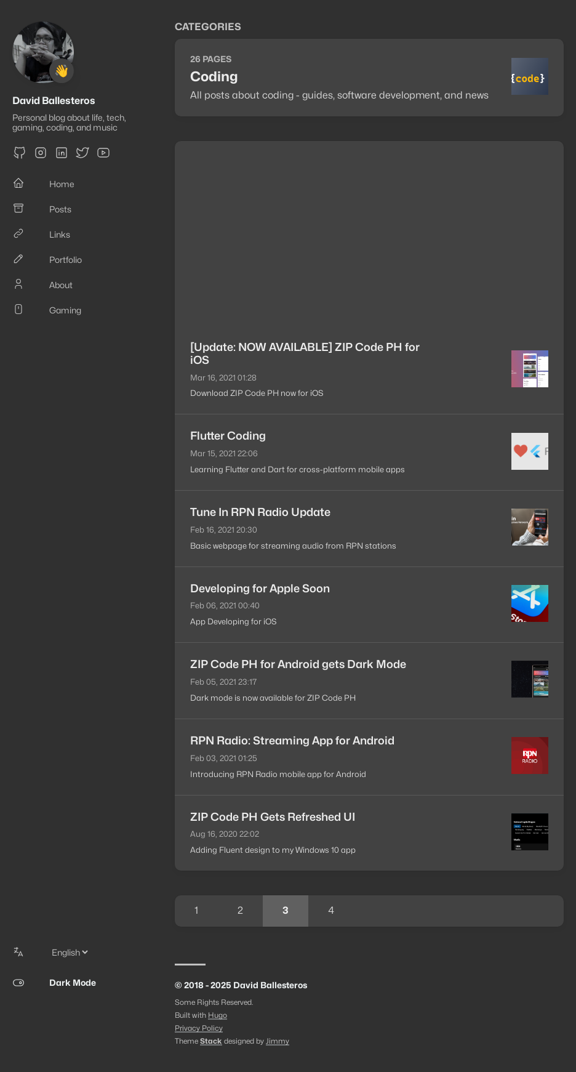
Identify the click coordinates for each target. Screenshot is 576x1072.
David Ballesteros (53, 101)
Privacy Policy (199, 1028)
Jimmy (277, 1041)
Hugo (217, 1015)
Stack (211, 1041)
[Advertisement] (369, 233)
